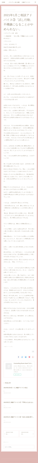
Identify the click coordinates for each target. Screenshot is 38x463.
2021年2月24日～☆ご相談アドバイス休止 (16, 387)
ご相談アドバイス (25, 2)
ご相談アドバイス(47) (8, 346)
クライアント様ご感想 (14, 2)
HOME (3, 2)
